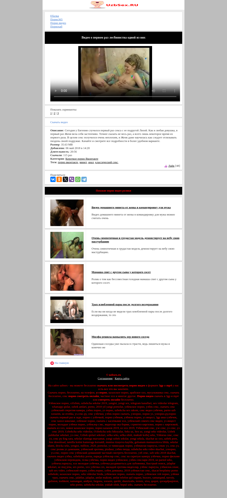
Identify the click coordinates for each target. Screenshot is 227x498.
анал (91, 162)
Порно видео (58, 23)
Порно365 (56, 19)
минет (83, 162)
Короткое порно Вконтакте (81, 158)
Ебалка (54, 15)
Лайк (171, 165)
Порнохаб (56, 26)
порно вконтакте (68, 162)
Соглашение (105, 378)
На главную (59, 363)
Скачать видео (59, 122)
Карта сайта (122, 378)
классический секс (106, 162)
